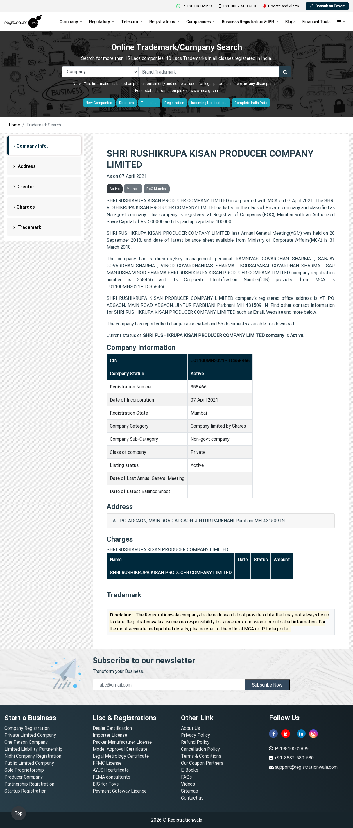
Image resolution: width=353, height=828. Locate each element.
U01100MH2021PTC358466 (220, 360)
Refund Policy (195, 742)
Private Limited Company (30, 735)
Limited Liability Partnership (33, 749)
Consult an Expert (327, 5)
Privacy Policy (195, 735)
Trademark (29, 227)
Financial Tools (316, 21)
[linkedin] (301, 733)
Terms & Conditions (201, 756)
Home (14, 125)
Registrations (162, 21)
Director (25, 186)
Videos (188, 784)
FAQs (186, 777)
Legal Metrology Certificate (121, 756)
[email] (169, 684)
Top (19, 813)
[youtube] (285, 733)
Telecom (130, 21)
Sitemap (189, 791)
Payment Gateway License (119, 791)
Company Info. (32, 146)
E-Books (189, 770)
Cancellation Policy (200, 749)
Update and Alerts (281, 6)
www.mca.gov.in (204, 90)
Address (26, 166)
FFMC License (107, 763)
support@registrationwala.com (306, 767)
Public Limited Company (29, 763)
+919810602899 (194, 5)
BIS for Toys (106, 784)
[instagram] (313, 733)
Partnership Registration (29, 784)
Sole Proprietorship (24, 770)
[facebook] (273, 733)
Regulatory (100, 21)
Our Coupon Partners (202, 763)
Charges (26, 207)
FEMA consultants (111, 777)
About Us (190, 728)
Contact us (192, 798)
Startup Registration (25, 791)
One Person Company (26, 742)
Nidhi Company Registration (32, 756)
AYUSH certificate (111, 770)
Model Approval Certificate (120, 749)
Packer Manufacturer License (122, 742)
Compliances (199, 21)
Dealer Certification (112, 728)
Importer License (110, 735)
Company (69, 21)
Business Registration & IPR (248, 21)
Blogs (290, 21)
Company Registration (27, 728)
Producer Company (23, 777)
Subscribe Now (267, 685)
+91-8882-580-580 (237, 6)
